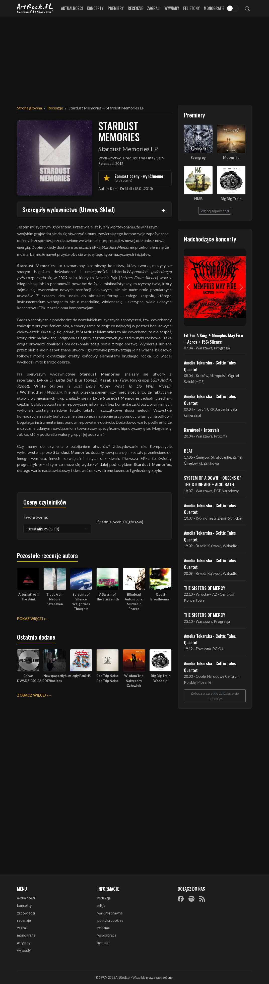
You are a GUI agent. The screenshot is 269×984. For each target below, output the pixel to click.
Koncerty (95, 8)
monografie (26, 935)
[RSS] (202, 898)
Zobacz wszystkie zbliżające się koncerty (215, 696)
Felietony (191, 8)
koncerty (24, 905)
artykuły (23, 943)
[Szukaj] (247, 8)
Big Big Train (231, 199)
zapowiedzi (26, 913)
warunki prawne (110, 913)
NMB (198, 199)
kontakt (103, 943)
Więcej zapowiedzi (214, 211)
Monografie (214, 8)
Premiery (116, 8)
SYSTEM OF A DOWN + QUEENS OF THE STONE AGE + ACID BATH (212, 480)
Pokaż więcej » (31, 619)
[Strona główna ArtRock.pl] (35, 8)
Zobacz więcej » (32, 695)
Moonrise (231, 157)
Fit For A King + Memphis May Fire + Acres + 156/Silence (213, 338)
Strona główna (29, 107)
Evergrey (198, 157)
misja (101, 905)
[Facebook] (181, 898)
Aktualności (72, 8)
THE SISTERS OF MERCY (204, 588)
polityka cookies (110, 920)
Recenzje (135, 8)
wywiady (24, 950)
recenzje (24, 920)
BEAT (188, 450)
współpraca (106, 935)
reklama (103, 928)
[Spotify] (191, 898)
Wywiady (171, 8)
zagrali (22, 928)
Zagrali (153, 8)
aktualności (26, 898)
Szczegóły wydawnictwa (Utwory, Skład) (68, 209)
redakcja (104, 898)
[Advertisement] (134, 58)
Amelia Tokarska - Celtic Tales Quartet (210, 365)
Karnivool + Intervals (202, 429)
